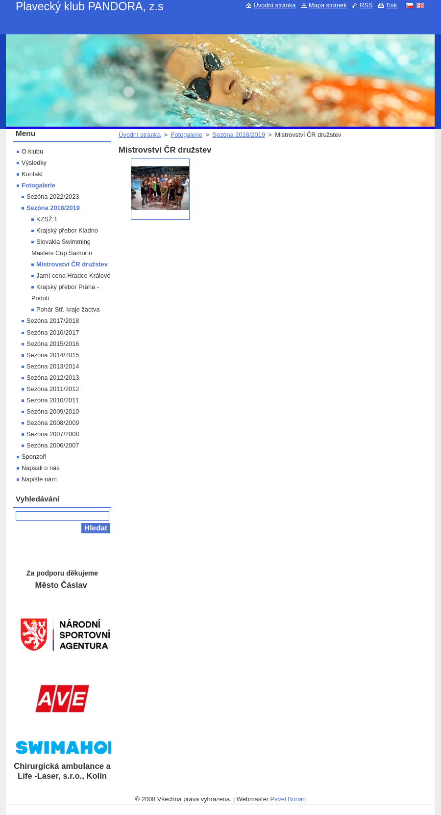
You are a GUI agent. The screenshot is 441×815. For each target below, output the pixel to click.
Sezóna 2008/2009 (52, 422)
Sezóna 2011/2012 (52, 389)
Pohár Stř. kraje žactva (67, 309)
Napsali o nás (41, 468)
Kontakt (32, 174)
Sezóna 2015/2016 (52, 343)
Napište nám (39, 479)
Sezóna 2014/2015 (52, 355)
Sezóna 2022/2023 (52, 196)
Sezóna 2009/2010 (52, 411)
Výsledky (34, 162)
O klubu (32, 151)
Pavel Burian (288, 799)
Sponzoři (34, 456)
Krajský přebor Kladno (67, 230)
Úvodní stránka (140, 134)
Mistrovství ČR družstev (72, 264)
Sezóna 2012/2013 (52, 377)
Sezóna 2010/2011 (52, 400)
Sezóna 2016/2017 (52, 332)
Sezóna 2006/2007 (52, 445)
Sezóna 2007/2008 (52, 434)
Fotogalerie (186, 134)
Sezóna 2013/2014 (52, 366)
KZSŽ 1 (46, 219)
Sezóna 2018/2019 (238, 134)
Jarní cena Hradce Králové (73, 275)
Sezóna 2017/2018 (52, 320)
